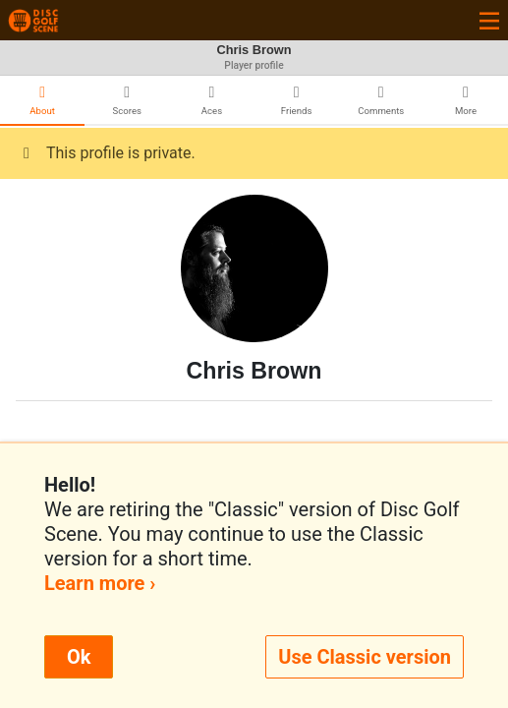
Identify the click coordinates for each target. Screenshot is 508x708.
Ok (78, 657)
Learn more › (99, 583)
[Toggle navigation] (489, 20)
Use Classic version (364, 657)
